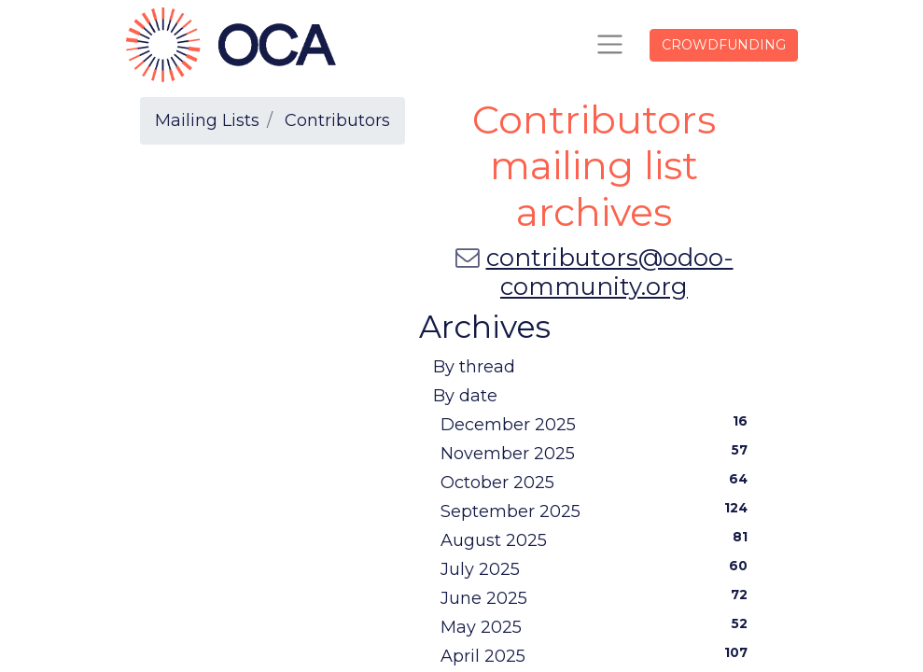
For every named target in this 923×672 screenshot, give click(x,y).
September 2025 (598, 510)
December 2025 (598, 424)
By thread (474, 367)
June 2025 (598, 597)
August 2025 (598, 539)
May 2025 (598, 626)
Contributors (337, 120)
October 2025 (598, 481)
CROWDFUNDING (724, 44)
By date (465, 395)
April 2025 (598, 655)
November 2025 (598, 452)
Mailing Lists (207, 120)
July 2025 (598, 568)
